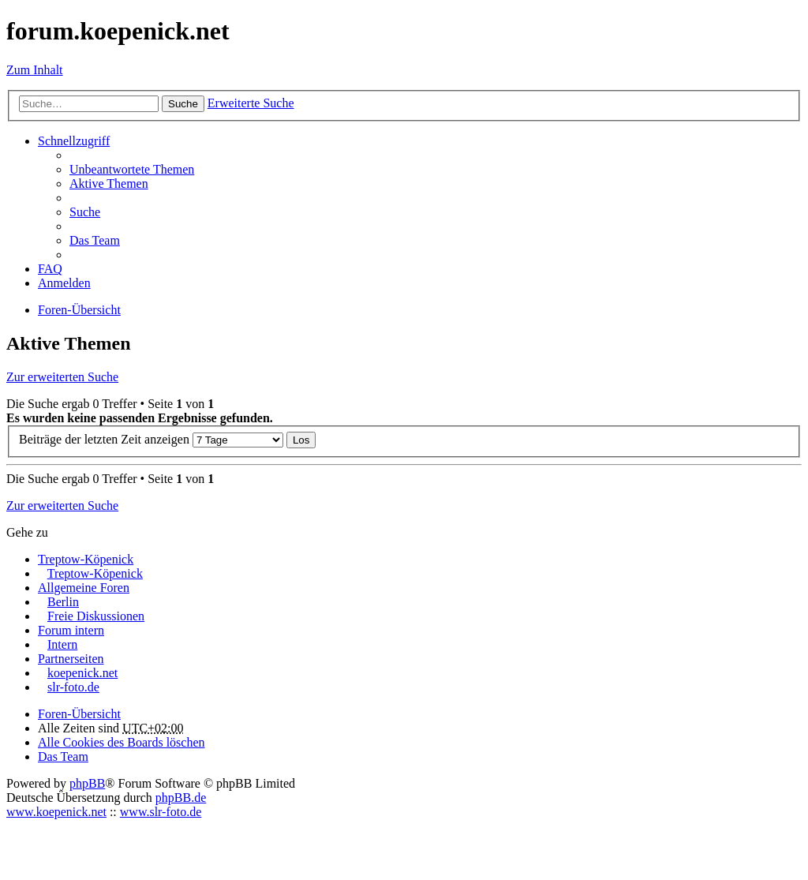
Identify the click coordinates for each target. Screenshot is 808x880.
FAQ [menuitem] (50, 268)
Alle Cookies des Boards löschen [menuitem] (121, 742)
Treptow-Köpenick (85, 559)
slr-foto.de (73, 687)
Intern (62, 644)
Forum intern (71, 630)
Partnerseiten (71, 658)
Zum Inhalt (34, 70)
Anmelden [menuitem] (64, 283)
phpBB (87, 783)
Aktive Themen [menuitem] (108, 183)
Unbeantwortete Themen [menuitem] (131, 169)
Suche (183, 104)
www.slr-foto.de (161, 811)
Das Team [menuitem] (94, 240)
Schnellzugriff (74, 141)
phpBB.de (180, 797)
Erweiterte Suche (251, 103)
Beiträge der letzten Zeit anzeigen (151, 439)
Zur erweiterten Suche (62, 377)
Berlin (63, 602)
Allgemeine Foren (83, 587)
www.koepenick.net (56, 811)
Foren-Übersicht (79, 714)
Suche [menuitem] (84, 212)
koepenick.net (82, 673)
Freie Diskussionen (95, 616)
